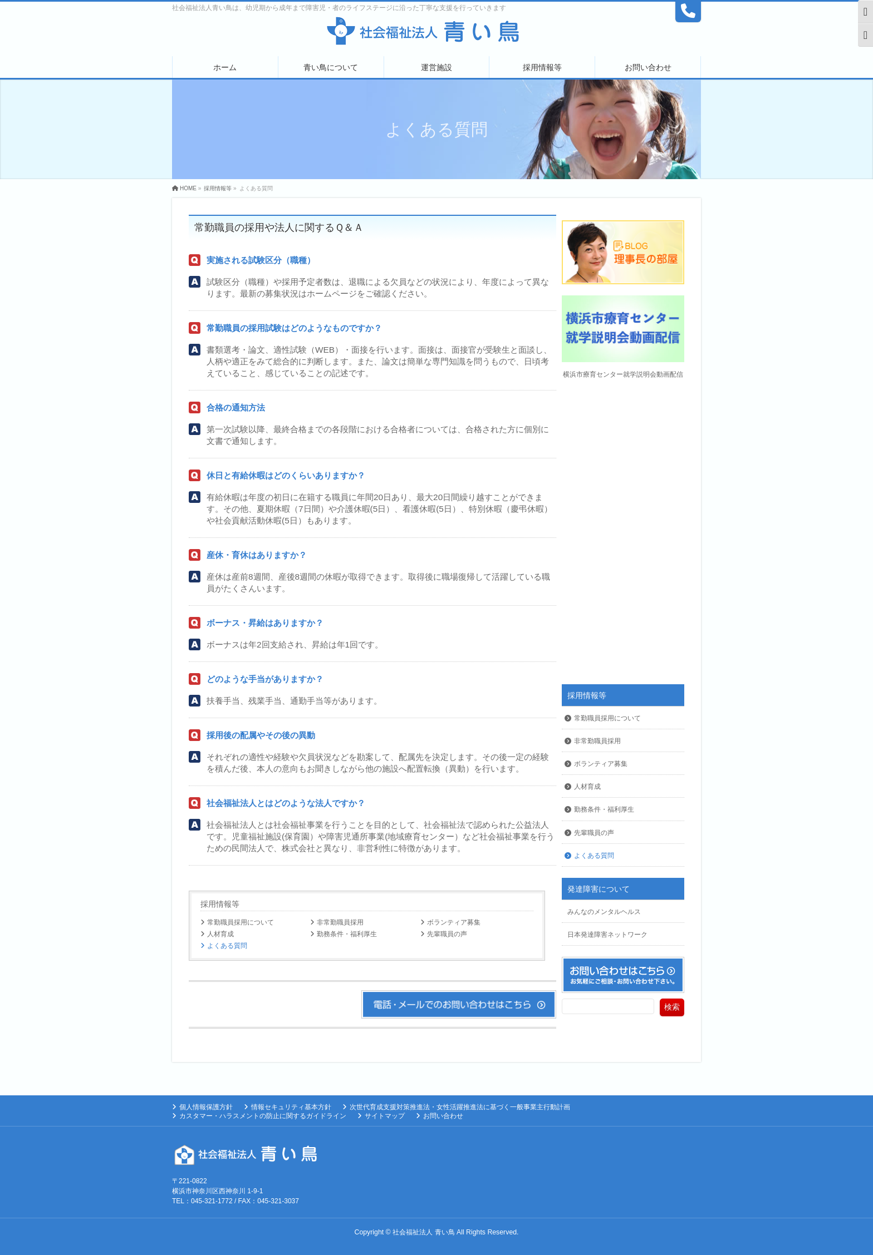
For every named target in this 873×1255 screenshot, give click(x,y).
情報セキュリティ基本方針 (291, 1107)
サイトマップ (385, 1116)
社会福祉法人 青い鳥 (423, 1232)
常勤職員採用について (240, 922)
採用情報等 (219, 904)
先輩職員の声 (447, 934)
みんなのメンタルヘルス (604, 912)
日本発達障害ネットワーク (607, 934)
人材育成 (220, 934)
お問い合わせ (443, 1116)
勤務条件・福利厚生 (347, 934)
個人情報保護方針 (206, 1107)
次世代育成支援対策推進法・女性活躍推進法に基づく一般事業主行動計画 (460, 1107)
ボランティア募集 (453, 922)
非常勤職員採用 (340, 922)
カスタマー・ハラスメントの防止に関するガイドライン (262, 1116)
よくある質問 (227, 946)
